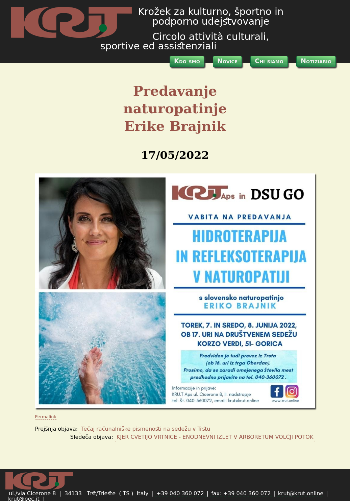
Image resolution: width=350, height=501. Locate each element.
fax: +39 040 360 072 (241, 493)
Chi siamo (269, 61)
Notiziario (316, 61)
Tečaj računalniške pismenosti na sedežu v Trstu (145, 429)
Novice (227, 61)
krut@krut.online (300, 493)
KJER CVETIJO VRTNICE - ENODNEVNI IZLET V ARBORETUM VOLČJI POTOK (215, 437)
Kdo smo (187, 61)
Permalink (45, 416)
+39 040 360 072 (181, 493)
